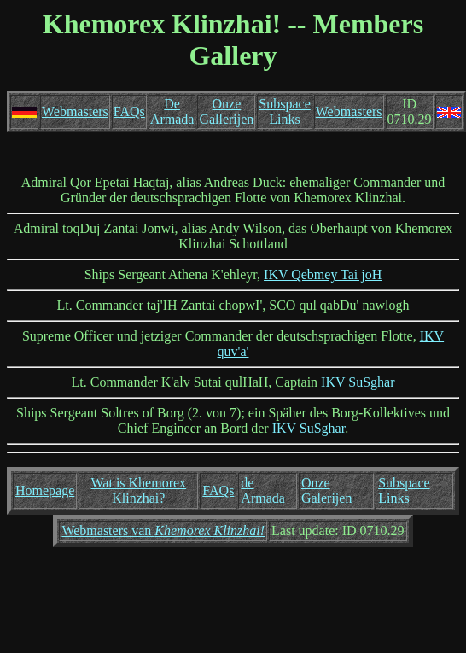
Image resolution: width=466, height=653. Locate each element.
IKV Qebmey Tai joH (323, 274)
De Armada (172, 111)
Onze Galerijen (326, 490)
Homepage (44, 490)
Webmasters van (163, 530)
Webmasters (75, 111)
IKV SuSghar (357, 382)
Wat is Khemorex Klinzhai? (139, 490)
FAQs (129, 111)
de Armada (263, 490)
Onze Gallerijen (226, 111)
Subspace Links (284, 111)
